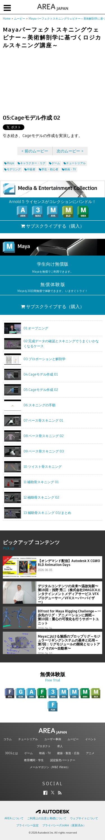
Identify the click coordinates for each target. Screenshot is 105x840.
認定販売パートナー (62, 760)
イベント (90, 739)
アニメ (90, 753)
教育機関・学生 (34, 760)
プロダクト (44, 746)
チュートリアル (28, 739)
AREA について (14, 818)
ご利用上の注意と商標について (46, 818)
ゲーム (28, 753)
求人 (60, 746)
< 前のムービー (34, 151)
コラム (7, 739)
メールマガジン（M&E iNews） (50, 767)
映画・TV (45, 753)
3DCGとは (11, 753)
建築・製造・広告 (68, 753)
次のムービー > (70, 151)
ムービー (19, 18)
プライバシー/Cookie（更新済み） (64, 825)
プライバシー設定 (27, 825)
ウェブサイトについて (84, 818)
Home (7, 18)
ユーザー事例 (52, 739)
